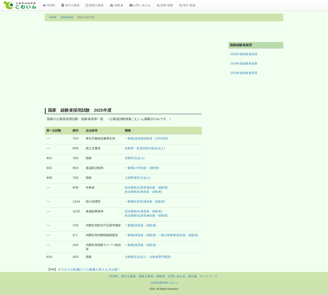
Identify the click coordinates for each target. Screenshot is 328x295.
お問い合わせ (140, 5)
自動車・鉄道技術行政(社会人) (145, 148)
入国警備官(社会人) (137, 177)
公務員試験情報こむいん (164, 282)
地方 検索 (187, 5)
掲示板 (192, 276)
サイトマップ (209, 276)
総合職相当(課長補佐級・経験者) (146, 187)
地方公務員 (70, 5)
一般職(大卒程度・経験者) (142, 168)
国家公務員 (95, 5)
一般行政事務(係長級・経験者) (178, 235)
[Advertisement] (123, 67)
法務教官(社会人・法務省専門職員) (148, 256)
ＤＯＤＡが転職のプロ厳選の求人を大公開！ (89, 269)
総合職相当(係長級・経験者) (143, 191)
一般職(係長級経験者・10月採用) (146, 138)
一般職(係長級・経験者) (140, 225)
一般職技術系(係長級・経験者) (145, 201)
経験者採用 (67, 17)
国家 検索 (165, 5)
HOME (49, 5)
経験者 (116, 5)
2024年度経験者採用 (244, 63)
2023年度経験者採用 (244, 73)
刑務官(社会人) (134, 158)
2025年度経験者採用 (244, 54)
